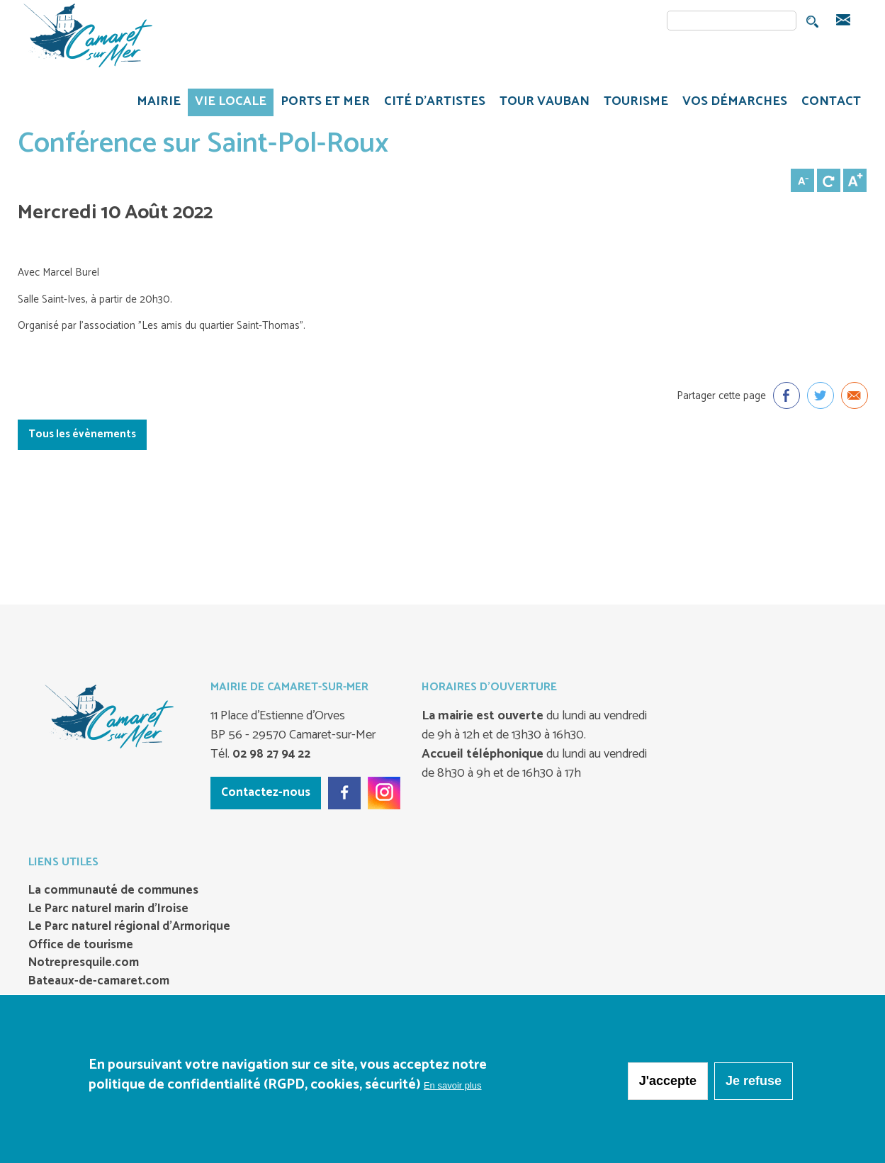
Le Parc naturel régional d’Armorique (129, 927)
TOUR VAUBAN (541, 103)
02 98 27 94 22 (270, 754)
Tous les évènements (82, 434)
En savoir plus (453, 1088)
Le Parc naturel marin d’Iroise (108, 909)
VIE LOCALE (227, 103)
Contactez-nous (265, 792)
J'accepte (668, 1084)
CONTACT (831, 101)
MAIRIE (155, 103)
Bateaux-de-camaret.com (98, 981)
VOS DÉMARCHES (731, 103)
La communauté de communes (113, 891)
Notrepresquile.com (83, 963)
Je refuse (754, 1084)
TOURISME (632, 103)
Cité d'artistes (434, 101)
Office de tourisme (80, 945)
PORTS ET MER (322, 103)
